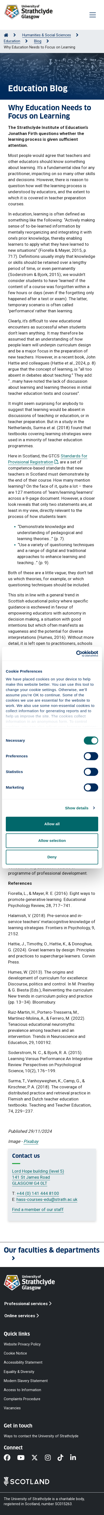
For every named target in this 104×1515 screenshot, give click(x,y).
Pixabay (30, 1141)
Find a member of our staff (38, 1209)
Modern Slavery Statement (26, 1381)
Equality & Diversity (19, 1371)
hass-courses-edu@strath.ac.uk (46, 1199)
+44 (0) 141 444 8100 (38, 1193)
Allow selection (52, 840)
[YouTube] (24, 1458)
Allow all (52, 824)
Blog (37, 41)
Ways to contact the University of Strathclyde (41, 1436)
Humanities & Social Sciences (46, 35)
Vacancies (12, 1408)
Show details (77, 808)
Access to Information (22, 1390)
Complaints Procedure (22, 1399)
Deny (52, 857)
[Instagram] (51, 1458)
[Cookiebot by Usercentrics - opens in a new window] (76, 653)
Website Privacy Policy (22, 1344)
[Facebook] (10, 1458)
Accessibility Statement (23, 1362)
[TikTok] (64, 1458)
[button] (52, 1254)
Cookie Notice (15, 1353)
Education (12, 41)
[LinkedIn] (76, 1458)
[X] (38, 1458)
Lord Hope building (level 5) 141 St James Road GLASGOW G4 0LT (38, 1177)
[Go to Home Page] (6, 35)
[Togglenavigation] (92, 14)
